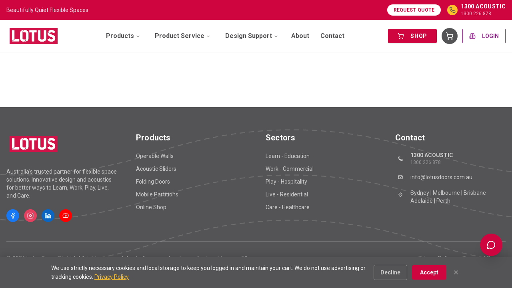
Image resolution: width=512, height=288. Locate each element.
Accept (429, 272)
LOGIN (484, 36)
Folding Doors (153, 181)
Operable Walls (155, 156)
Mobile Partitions (157, 194)
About (300, 36)
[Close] (456, 272)
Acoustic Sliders (156, 169)
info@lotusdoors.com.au (433, 177)
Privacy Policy (111, 277)
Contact (332, 36)
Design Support (251, 36)
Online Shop (151, 207)
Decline (390, 272)
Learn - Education (288, 156)
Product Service (183, 36)
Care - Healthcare (288, 207)
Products (123, 36)
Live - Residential (287, 194)
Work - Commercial (290, 169)
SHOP (412, 36)
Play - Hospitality (286, 181)
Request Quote (414, 10)
